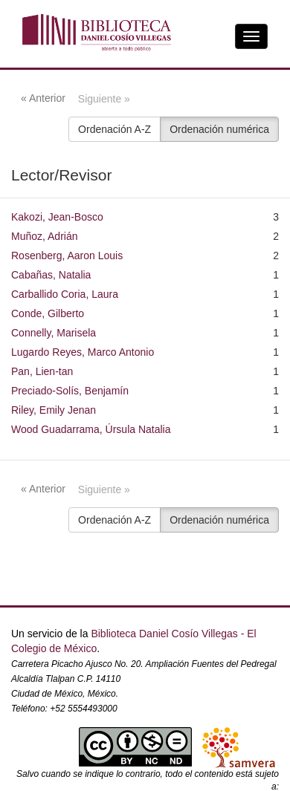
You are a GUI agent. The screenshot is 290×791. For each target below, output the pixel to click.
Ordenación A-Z (114, 129)
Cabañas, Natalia (51, 275)
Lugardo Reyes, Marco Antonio (82, 352)
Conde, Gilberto (47, 313)
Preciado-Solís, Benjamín (70, 391)
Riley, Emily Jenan (53, 410)
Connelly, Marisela (53, 333)
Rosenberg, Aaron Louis (67, 255)
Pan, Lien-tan (42, 371)
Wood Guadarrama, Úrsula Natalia (91, 429)
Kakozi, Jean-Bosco (57, 217)
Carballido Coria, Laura (64, 294)
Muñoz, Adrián (44, 236)
